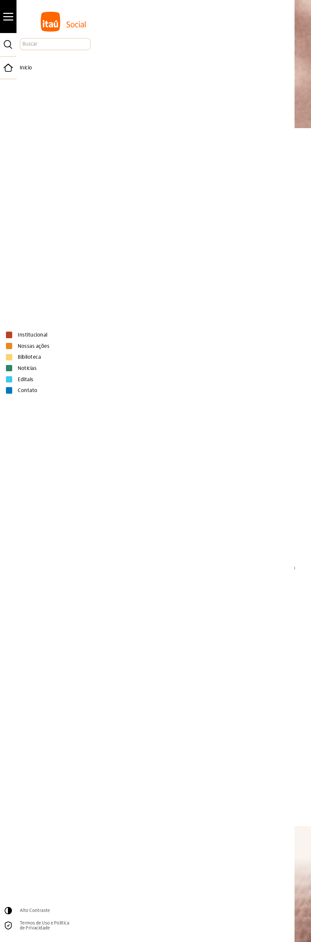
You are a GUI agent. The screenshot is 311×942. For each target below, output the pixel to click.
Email (150, 845)
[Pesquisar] (8, 45)
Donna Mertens (201, 681)
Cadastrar (247, 859)
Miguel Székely (181, 540)
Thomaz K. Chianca (109, 729)
